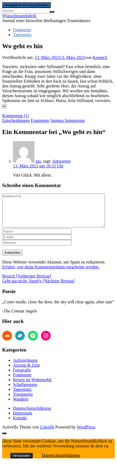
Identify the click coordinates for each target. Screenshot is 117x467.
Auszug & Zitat (26, 371)
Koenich (100, 57)
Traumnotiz (23, 400)
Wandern (20, 405)
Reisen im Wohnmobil (32, 386)
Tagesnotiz (22, 34)
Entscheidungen (16, 120)
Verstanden (21, 462)
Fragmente (22, 29)
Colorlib (47, 433)
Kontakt (20, 424)
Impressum (22, 419)
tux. (39, 161)
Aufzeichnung (25, 366)
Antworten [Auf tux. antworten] (61, 161)
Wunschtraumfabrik (19, 15)
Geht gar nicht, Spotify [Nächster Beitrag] (38, 287)
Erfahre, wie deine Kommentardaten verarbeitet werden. (50, 273)
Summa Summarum (67, 120)
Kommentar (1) (15, 115)
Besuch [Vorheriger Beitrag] (26, 282)
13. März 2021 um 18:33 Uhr (38, 166)
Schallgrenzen (25, 391)
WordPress (86, 433)
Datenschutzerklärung (32, 414)
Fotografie (22, 376)
